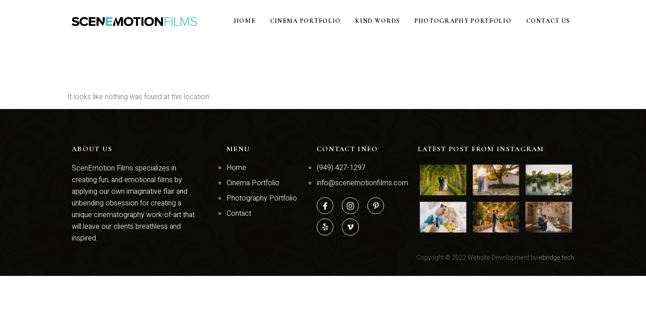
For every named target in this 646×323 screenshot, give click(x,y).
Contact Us (552, 21)
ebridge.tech (556, 257)
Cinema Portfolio (326, 21)
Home (271, 21)
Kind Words (393, 21)
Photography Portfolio (472, 21)
